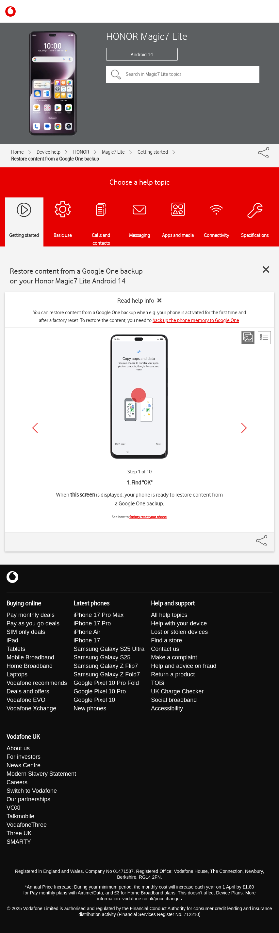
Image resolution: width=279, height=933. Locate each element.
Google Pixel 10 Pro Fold (106, 683)
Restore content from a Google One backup (55, 159)
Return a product (173, 674)
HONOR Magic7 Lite (146, 36)
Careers (17, 782)
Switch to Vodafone (32, 791)
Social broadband (174, 700)
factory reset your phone (148, 517)
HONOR (81, 152)
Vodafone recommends (37, 683)
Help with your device (179, 623)
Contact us (165, 649)
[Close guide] (266, 269)
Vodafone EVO (26, 700)
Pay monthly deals (31, 615)
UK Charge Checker (177, 691)
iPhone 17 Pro (92, 623)
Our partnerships (28, 799)
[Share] (269, 537)
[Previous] (35, 428)
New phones (90, 708)
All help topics (169, 615)
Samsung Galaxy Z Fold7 (107, 674)
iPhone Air (87, 632)
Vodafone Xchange (31, 708)
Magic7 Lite (113, 152)
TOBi (157, 683)
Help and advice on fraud (183, 666)
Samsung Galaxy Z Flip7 (106, 666)
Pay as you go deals (33, 623)
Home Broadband (30, 666)
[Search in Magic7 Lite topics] (182, 74)
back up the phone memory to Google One (196, 320)
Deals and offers (28, 691)
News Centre (24, 765)
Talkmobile (20, 816)
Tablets (16, 649)
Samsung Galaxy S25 (102, 657)
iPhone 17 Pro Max (98, 615)
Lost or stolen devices (179, 632)
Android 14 (142, 55)
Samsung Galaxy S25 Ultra (109, 649)
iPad (12, 640)
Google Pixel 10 (94, 700)
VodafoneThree (27, 825)
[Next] (244, 428)
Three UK (19, 833)
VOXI (14, 808)
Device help (48, 152)
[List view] (264, 337)
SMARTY (19, 842)
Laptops (17, 674)
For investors (24, 757)
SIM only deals (26, 632)
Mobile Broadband (30, 657)
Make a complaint (174, 657)
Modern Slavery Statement (41, 774)
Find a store (166, 640)
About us (18, 748)
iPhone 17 (87, 640)
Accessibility (167, 708)
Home (17, 152)
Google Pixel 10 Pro (100, 691)
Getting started (153, 152)
